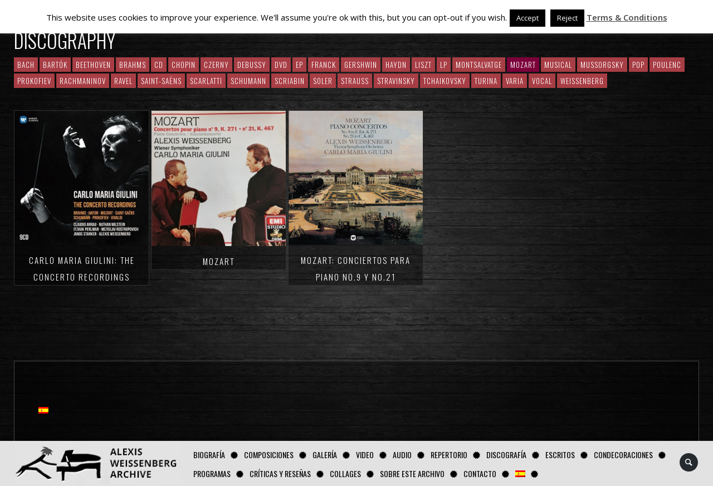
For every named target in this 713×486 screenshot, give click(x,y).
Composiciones (269, 454)
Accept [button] (527, 18)
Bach (26, 64)
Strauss (355, 80)
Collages (345, 473)
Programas (212, 473)
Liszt (423, 64)
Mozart (219, 261)
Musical (558, 64)
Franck (323, 64)
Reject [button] (567, 18)
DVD (281, 64)
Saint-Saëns (161, 80)
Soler (323, 80)
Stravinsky (396, 80)
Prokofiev (34, 80)
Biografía (209, 454)
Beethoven (93, 64)
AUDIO (402, 454)
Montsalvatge (479, 64)
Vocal (542, 80)
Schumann (248, 80)
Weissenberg (582, 80)
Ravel (123, 80)
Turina (486, 80)
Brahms (132, 64)
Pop (638, 64)
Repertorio (449, 454)
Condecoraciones (623, 454)
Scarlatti (206, 80)
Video (365, 454)
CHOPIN (184, 64)
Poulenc (667, 64)
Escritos (560, 454)
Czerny (216, 64)
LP (443, 64)
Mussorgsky (602, 64)
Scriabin (290, 80)
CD (158, 64)
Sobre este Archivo (412, 473)
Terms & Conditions (627, 17)
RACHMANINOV (83, 80)
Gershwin (360, 64)
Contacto (479, 473)
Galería (324, 454)
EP (299, 64)
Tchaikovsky (444, 80)
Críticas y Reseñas (280, 473)
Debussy (251, 64)
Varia (515, 80)
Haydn (396, 64)
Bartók (55, 64)
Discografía (506, 454)
